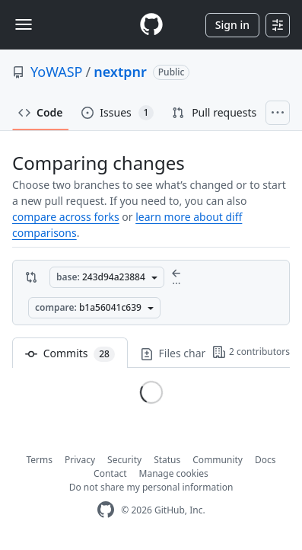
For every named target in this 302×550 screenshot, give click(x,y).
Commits (70, 354)
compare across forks (65, 216)
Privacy (80, 459)
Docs (265, 459)
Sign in (232, 25)
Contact (110, 473)
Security (124, 459)
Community (217, 459)
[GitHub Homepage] (106, 510)
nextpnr (120, 71)
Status (167, 459)
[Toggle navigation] (23, 24)
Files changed (195, 354)
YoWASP (56, 71)
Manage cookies (173, 473)
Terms (40, 459)
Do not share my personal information (151, 487)
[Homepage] (151, 24)
